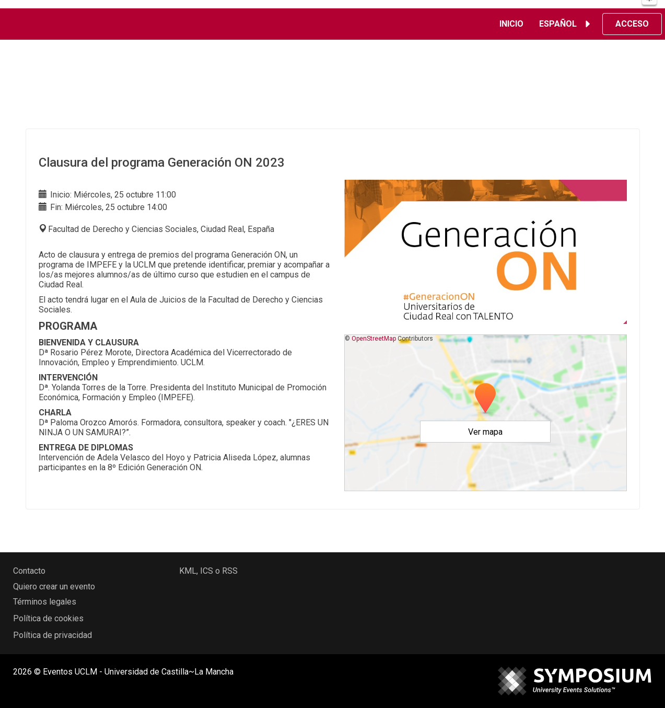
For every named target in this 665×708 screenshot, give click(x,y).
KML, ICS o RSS (208, 571)
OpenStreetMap (374, 338)
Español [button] (566, 24)
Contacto (29, 571)
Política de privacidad (52, 635)
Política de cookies (48, 618)
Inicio (511, 24)
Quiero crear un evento (54, 586)
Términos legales (44, 602)
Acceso (632, 24)
